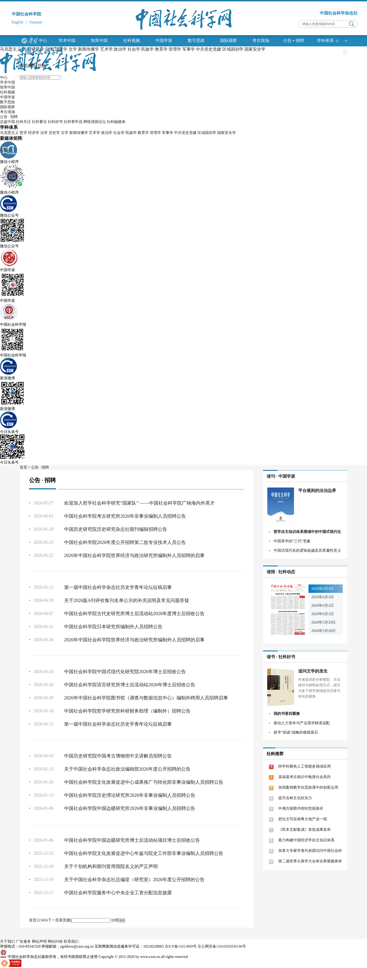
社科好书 (55, 122)
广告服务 (23, 941)
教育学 (143, 133)
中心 (43, 40)
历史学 (54, 133)
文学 (64, 133)
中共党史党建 (185, 133)
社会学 (119, 133)
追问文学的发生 (313, 671)
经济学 (33, 133)
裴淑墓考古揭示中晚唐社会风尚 (304, 777)
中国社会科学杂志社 (339, 13)
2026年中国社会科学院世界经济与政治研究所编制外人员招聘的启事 (134, 555)
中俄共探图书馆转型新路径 (300, 808)
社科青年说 (73, 122)
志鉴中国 (7, 122)
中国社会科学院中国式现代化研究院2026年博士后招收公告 (125, 671)
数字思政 (196, 40)
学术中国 (67, 40)
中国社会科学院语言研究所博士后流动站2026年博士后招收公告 (129, 684)
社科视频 (131, 40)
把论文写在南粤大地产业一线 (302, 819)
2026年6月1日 (322, 614)
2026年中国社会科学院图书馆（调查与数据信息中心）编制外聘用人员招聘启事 (146, 697)
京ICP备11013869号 (181, 946)
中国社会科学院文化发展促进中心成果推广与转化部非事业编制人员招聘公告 (143, 782)
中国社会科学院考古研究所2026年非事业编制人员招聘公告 (125, 516)
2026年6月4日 (322, 589)
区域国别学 (207, 133)
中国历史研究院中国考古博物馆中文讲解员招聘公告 (118, 755)
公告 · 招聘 (9, 117)
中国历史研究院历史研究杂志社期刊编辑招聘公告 (115, 529)
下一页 (53, 920)
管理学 (155, 133)
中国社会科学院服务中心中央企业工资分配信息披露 (118, 892)
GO (122, 920)
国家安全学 (226, 133)
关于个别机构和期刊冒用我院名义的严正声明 (111, 866)
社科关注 (23, 122)
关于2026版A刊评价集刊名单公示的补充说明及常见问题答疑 (126, 600)
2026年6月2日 (322, 605)
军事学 (167, 133)
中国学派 (163, 40)
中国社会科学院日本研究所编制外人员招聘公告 (113, 626)
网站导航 (37, 65)
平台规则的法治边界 (317, 490)
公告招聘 (293, 40)
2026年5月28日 (323, 631)
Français (35, 22)
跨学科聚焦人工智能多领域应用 (304, 766)
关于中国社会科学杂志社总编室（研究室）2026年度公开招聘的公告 (134, 879)
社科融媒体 (116, 122)
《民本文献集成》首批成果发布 (304, 829)
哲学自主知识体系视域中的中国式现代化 (307, 532)
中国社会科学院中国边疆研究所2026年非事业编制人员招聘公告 (129, 808)
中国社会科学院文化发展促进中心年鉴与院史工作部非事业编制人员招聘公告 (143, 853)
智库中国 (99, 40)
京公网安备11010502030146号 (222, 946)
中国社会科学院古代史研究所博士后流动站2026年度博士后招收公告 (134, 613)
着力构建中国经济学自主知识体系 (306, 840)
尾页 (62, 920)
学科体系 (328, 40)
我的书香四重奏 (287, 714)
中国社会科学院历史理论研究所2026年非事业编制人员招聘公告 (129, 795)
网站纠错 (55, 941)
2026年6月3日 (322, 597)
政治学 (106, 133)
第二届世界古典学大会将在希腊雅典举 (310, 861)
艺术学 (94, 133)
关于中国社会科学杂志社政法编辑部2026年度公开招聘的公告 (127, 769)
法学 (44, 133)
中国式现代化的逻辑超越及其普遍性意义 (307, 550)
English (17, 22)
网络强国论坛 (94, 122)
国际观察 (228, 40)
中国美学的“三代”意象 (292, 541)
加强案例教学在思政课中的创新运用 (308, 787)
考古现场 (260, 40)
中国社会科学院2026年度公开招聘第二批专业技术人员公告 (125, 542)
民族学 (131, 133)
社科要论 (39, 122)
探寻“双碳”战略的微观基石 (296, 732)
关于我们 (7, 941)
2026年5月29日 (323, 622)
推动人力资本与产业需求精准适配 (302, 723)
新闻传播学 (78, 133)
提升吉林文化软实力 (295, 798)
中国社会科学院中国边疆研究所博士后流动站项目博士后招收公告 (132, 840)
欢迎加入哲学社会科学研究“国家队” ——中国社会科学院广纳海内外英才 (139, 503)
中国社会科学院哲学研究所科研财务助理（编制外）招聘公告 (127, 710)
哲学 (23, 133)
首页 (24, 65)
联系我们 (71, 941)
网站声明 (39, 941)
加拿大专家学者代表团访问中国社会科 (310, 851)
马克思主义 (10, 49)
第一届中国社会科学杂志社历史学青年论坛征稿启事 (118, 587)
